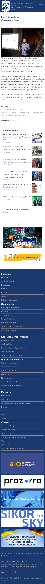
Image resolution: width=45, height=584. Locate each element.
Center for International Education (12, 355)
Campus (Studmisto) (8, 319)
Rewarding (14, 112)
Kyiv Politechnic (7, 115)
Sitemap (8, 561)
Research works (6, 374)
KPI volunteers (24, 112)
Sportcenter (5, 315)
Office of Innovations (8, 330)
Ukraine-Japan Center (8, 323)
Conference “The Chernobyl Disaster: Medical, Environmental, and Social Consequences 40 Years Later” (16, 174)
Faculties (4, 292)
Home (3, 17)
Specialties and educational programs (13, 437)
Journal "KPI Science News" (11, 382)
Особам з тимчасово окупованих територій (16, 403)
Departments (5, 285)
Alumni (3, 414)
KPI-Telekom (5, 311)
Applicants (5, 399)
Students (4, 411)
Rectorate (4, 277)
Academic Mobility (7, 344)
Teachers (4, 418)
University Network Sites (9, 363)
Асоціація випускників (9, 110)
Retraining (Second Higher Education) (14, 348)
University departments (9, 300)
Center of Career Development (11, 326)
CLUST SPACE (6, 445)
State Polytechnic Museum (10, 308)
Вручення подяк (38, 112)
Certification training (8, 352)
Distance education (7, 340)
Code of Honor (6, 433)
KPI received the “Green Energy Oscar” (16, 197)
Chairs (3, 296)
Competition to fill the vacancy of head (16, 209)
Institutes (4, 289)
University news (20, 115)
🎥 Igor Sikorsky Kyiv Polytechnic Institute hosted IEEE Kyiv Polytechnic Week (16, 137)
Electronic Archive (7, 378)
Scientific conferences (8, 370)
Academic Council (7, 281)
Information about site (19, 561)
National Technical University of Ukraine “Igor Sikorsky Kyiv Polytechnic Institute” (22, 6)
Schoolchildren (6, 396)
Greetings (5, 112)
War (2, 441)
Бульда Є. (5, 118)
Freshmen (4, 407)
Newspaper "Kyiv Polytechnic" (11, 386)
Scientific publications (8, 367)
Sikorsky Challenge (7, 426)
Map (2, 561)
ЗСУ (20, 110)
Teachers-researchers (8, 430)
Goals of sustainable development (12, 449)
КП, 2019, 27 (5, 107)
